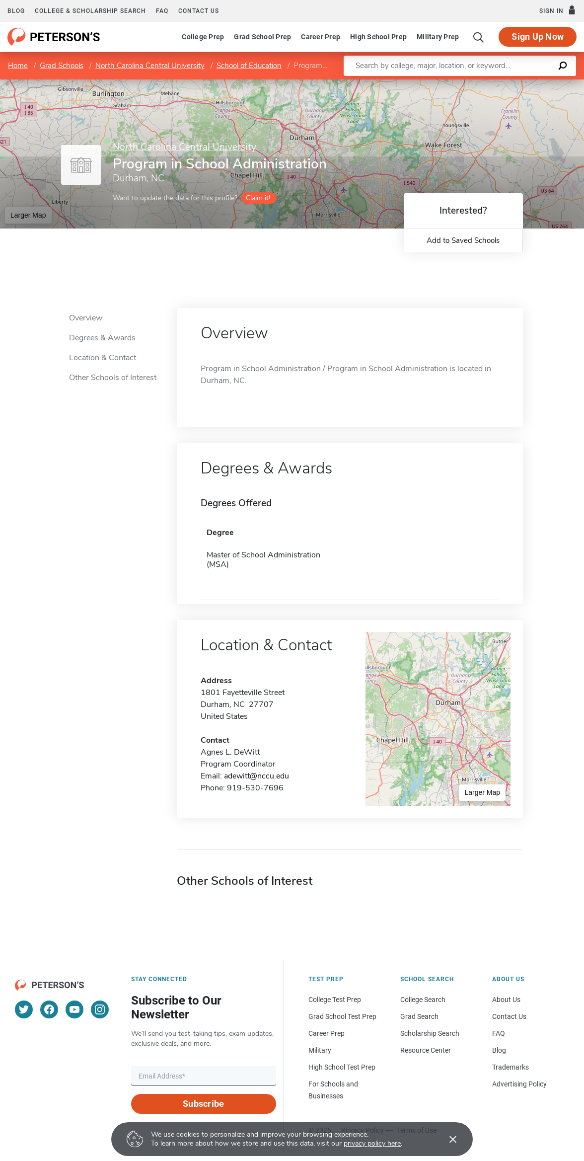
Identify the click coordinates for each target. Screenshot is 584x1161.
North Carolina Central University (150, 66)
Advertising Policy (519, 1084)
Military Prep (438, 37)
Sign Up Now (537, 36)
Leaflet (464, 84)
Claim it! (258, 198)
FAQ (162, 10)
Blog (16, 10)
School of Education (249, 66)
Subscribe (203, 1103)
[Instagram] (100, 1009)
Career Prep (320, 37)
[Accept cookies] (446, 1139)
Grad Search (419, 1016)
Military (319, 1050)
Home (18, 66)
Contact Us (509, 1016)
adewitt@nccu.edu (256, 776)
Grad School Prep (262, 37)
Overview (85, 317)
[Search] (479, 36)
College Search (422, 1000)
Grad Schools (61, 66)
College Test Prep (334, 1000)
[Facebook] (49, 1009)
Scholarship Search (429, 1033)
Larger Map (28, 215)
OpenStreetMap (516, 84)
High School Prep (378, 37)
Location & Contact (102, 357)
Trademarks (510, 1067)
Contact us (198, 10)
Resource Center (425, 1050)
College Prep (203, 37)
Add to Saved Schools (463, 240)
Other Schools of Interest (112, 377)
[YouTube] (74, 1009)
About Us (506, 1000)
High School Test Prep (341, 1067)
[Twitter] (24, 1009)
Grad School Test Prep (342, 1016)
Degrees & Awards (102, 337)
